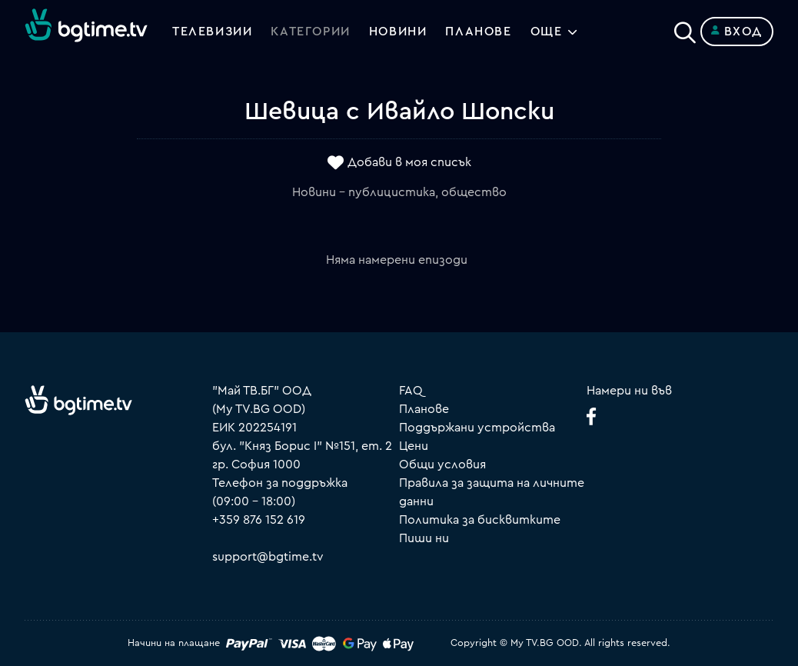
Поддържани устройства (477, 427)
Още (546, 31)
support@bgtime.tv (268, 557)
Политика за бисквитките (479, 520)
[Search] (685, 28)
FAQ (411, 391)
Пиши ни (424, 538)
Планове (424, 409)
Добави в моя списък (409, 162)
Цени (413, 446)
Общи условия (442, 464)
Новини (398, 31)
